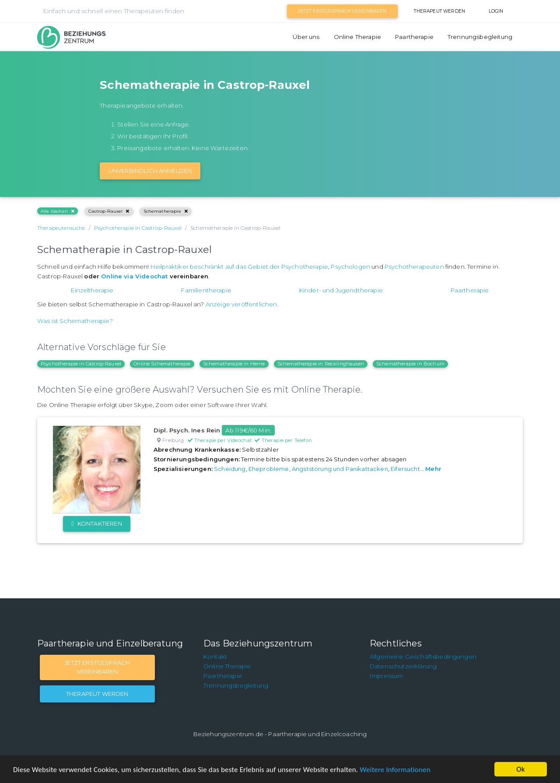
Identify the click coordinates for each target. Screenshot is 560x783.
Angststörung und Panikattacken (340, 468)
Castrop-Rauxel (108, 211)
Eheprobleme (268, 468)
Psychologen (350, 266)
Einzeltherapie (92, 290)
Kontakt (215, 656)
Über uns (306, 36)
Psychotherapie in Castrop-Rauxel (81, 364)
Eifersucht (405, 468)
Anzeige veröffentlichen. (242, 304)
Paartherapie (414, 36)
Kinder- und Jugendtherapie (341, 290)
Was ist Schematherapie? (75, 320)
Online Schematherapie (161, 364)
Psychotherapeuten (414, 266)
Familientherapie (206, 290)
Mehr (433, 468)
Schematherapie (166, 211)
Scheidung (229, 468)
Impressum (386, 675)
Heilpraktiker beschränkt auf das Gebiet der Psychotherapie (239, 266)
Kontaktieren (96, 523)
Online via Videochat (134, 276)
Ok (520, 769)
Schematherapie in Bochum (410, 364)
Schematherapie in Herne (234, 364)
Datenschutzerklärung (403, 666)
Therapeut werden (439, 11)
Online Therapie (357, 36)
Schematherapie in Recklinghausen (320, 364)
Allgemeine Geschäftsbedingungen (423, 656)
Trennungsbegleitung (480, 36)
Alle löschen (57, 211)
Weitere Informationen (395, 769)
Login (496, 11)
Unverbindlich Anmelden (150, 170)
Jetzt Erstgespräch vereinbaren (342, 11)
